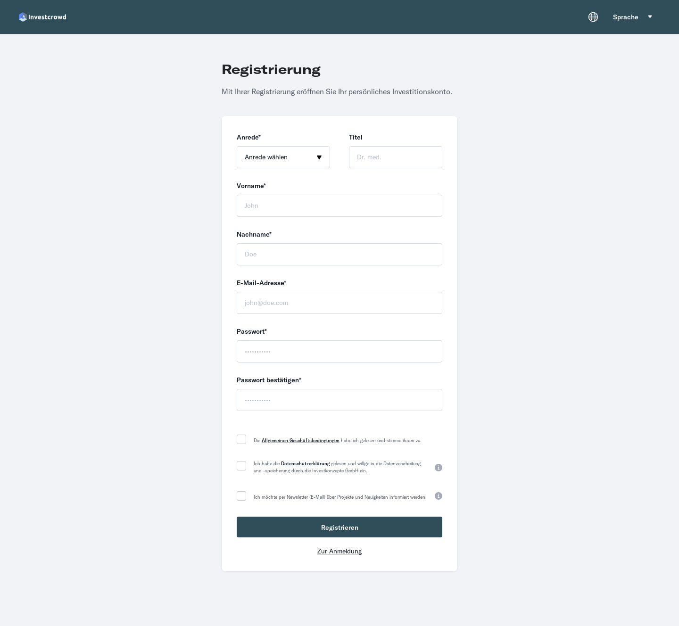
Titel (356, 137)
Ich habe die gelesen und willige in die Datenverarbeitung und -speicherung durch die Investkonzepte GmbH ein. (337, 467)
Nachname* (254, 234)
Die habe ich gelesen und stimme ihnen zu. (338, 440)
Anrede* (249, 137)
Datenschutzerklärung (305, 464)
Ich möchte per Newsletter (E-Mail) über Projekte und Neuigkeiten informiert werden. (340, 497)
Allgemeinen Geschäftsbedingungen (301, 440)
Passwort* (252, 331)
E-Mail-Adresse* (261, 283)
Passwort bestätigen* (269, 380)
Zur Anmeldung (339, 551)
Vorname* (251, 185)
